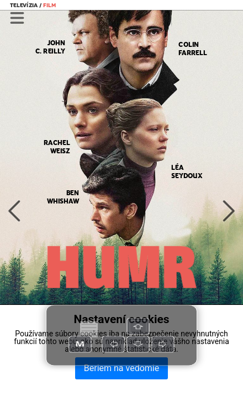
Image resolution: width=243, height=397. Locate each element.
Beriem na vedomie (121, 368)
